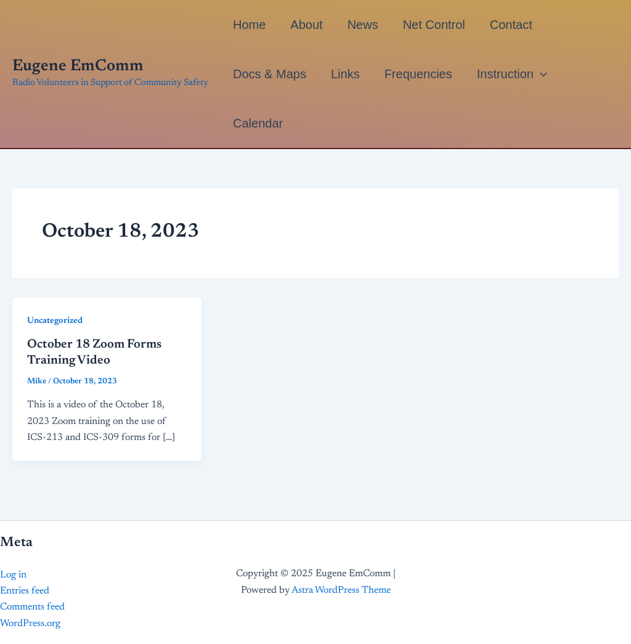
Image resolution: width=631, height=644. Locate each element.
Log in (13, 575)
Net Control (434, 24)
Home (249, 24)
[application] (540, 74)
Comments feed (32, 607)
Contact (511, 24)
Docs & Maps (269, 74)
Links (345, 74)
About (306, 24)
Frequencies (418, 74)
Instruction (512, 74)
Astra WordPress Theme (341, 590)
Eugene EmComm (78, 67)
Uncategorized (55, 321)
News (363, 24)
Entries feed (24, 591)
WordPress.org (30, 624)
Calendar (258, 123)
